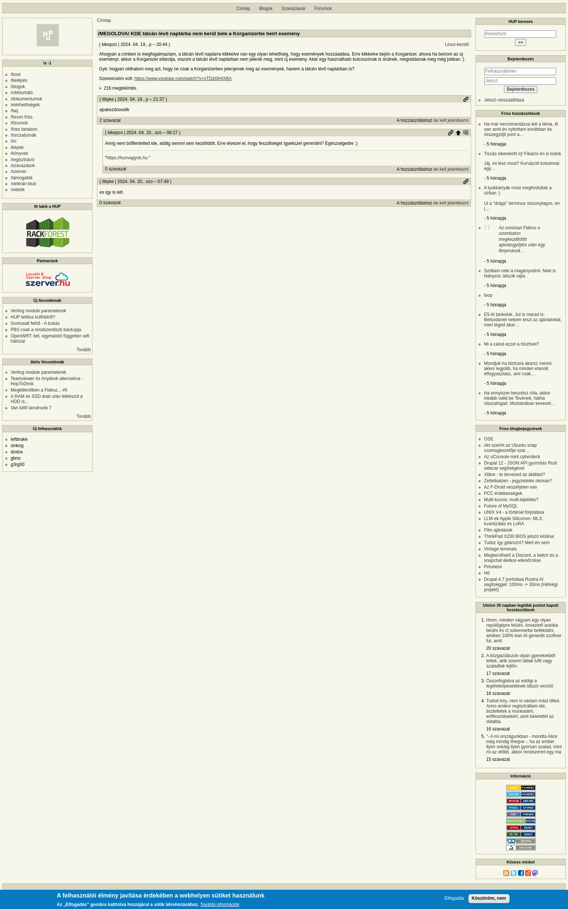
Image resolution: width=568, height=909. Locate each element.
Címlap (243, 8)
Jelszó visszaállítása (504, 100)
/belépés (19, 80)
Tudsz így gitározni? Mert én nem (517, 542)
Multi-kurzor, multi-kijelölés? (511, 499)
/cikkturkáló (22, 92)
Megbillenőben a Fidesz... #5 (39, 390)
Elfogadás (454, 899)
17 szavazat (498, 673)
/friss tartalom (24, 129)
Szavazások (294, 8)
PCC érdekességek (503, 493)
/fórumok (19, 123)
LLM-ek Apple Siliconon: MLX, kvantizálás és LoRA (513, 521)
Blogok (266, 8)
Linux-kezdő (457, 44)
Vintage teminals (500, 549)
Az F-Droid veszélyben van (510, 487)
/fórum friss (22, 117)
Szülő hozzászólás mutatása (465, 132)
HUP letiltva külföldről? (33, 317)
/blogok (18, 86)
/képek (17, 147)
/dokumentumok (26, 98)
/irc (14, 141)
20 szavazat (498, 648)
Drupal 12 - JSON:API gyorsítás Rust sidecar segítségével (520, 465)
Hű (487, 573)
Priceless (493, 566)
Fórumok (323, 8)
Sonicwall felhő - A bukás (35, 323)
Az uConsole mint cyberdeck (512, 456)
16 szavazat (498, 693)
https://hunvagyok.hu (127, 157)
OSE (488, 439)
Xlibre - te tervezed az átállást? (514, 474)
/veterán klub (23, 183)
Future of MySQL (501, 506)
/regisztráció (23, 159)
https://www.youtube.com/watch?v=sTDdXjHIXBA (183, 78)
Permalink (465, 99)
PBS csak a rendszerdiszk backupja (46, 329)
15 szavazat (498, 759)
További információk (219, 906)
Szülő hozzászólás (458, 132)
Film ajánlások (498, 530)
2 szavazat (110, 120)
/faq (14, 110)
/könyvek (19, 153)
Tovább (83, 349)
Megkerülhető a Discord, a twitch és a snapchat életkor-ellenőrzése (521, 558)
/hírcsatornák (23, 135)
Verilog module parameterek (38, 310)
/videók (18, 189)
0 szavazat (115, 169)
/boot (16, 74)
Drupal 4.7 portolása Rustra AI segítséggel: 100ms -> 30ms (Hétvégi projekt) (521, 584)
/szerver (19, 171)
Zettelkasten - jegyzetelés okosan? (518, 480)
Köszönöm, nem (489, 899)
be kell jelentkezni (450, 120)
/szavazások (23, 165)
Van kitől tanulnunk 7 (31, 407)
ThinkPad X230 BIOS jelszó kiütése (519, 536)
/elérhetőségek (25, 104)
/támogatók (22, 177)
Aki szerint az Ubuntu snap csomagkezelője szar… (510, 448)
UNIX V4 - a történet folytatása (514, 512)
